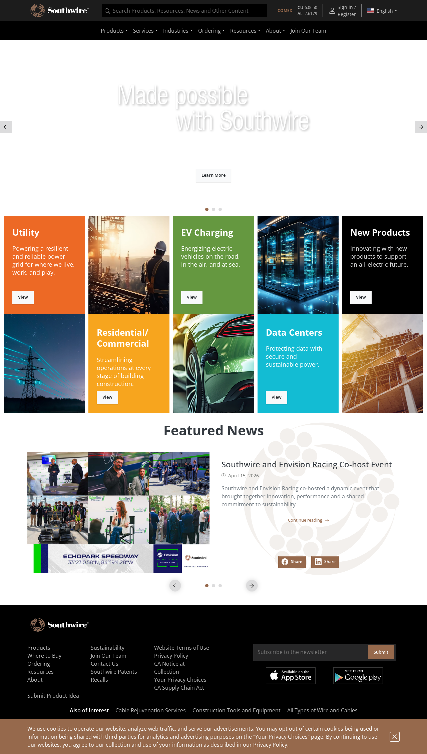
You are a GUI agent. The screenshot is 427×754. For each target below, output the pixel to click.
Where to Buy (44, 655)
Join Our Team (308, 30)
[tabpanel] (213, 127)
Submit (381, 652)
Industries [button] (175, 30)
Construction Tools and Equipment (236, 710)
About (35, 679)
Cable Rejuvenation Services (150, 710)
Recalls (99, 679)
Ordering (38, 663)
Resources (40, 671)
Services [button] (143, 30)
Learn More (213, 175)
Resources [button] (243, 30)
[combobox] (184, 10)
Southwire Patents (114, 671)
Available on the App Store (291, 675)
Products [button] (112, 30)
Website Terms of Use (181, 647)
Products (38, 647)
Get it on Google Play (358, 675)
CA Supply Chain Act (179, 687)
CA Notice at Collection (169, 667)
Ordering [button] (209, 30)
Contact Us (104, 663)
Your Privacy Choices (180, 679)
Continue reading (308, 520)
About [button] (273, 30)
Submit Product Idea (53, 695)
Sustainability (107, 647)
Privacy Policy (270, 744)
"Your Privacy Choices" (281, 736)
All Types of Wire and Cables (322, 710)
